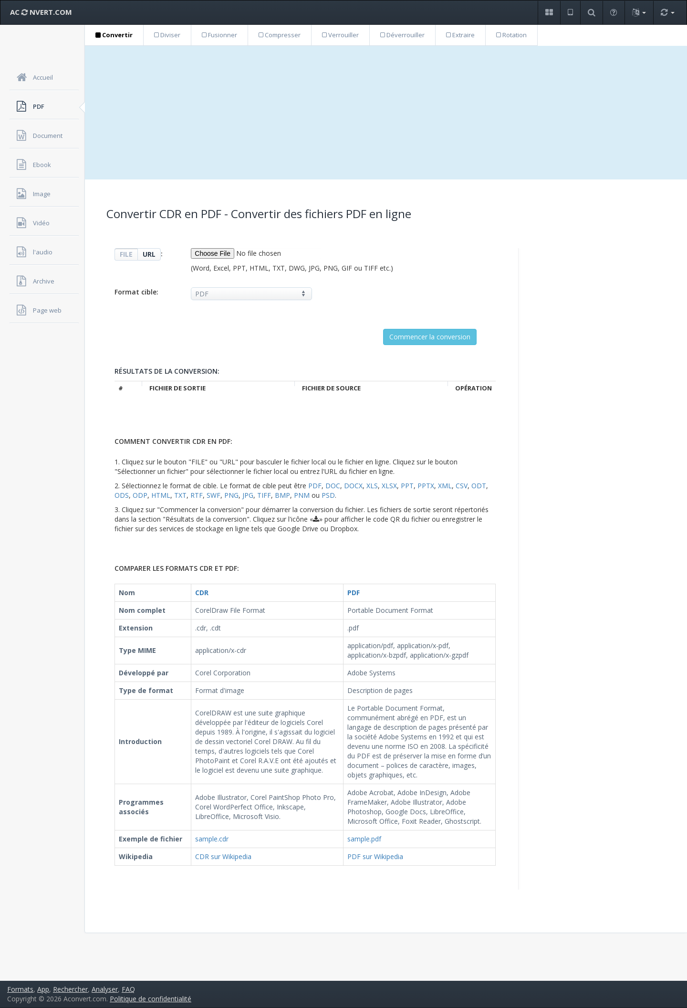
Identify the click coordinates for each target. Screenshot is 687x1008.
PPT (407, 485)
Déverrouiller (402, 35)
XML (445, 485)
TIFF (264, 495)
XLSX (389, 485)
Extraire (460, 35)
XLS (372, 485)
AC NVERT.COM (41, 12)
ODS (121, 495)
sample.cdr (212, 838)
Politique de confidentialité (150, 998)
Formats (20, 989)
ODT (478, 485)
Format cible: (136, 291)
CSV (462, 485)
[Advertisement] (386, 112)
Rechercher (70, 989)
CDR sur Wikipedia (223, 856)
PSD (328, 495)
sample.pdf (364, 838)
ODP (140, 495)
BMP (282, 495)
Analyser (105, 989)
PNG (231, 495)
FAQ (128, 989)
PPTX (425, 485)
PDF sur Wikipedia (375, 856)
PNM (302, 495)
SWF (213, 495)
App (43, 989)
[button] (549, 12)
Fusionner (219, 35)
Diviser (167, 35)
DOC (332, 485)
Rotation (511, 35)
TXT (180, 495)
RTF (196, 495)
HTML (160, 495)
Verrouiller (340, 35)
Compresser (280, 35)
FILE (126, 254)
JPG (247, 495)
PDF (315, 485)
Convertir (114, 35)
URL (149, 254)
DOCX (353, 485)
